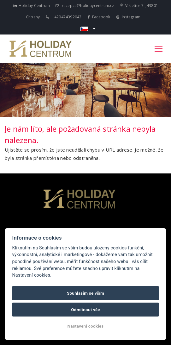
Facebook (99, 17)
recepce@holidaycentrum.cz (85, 5)
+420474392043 (63, 17)
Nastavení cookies (85, 326)
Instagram (128, 17)
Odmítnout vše (85, 309)
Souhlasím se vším (85, 293)
